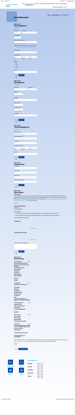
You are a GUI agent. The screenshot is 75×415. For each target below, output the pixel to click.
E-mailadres (16, 113)
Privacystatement (20, 341)
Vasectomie (36, 3)
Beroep (15, 70)
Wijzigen (29, 261)
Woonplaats (16, 98)
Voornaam (24, 30)
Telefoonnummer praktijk (19, 179)
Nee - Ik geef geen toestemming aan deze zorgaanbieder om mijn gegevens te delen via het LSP (38, 215)
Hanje (11, 5)
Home (23, 3)
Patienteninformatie (50, 3)
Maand (23, 58)
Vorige (16, 20)
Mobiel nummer (17, 102)
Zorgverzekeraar (17, 131)
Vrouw (17, 64)
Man (16, 62)
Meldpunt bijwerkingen (57, 7)
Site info (65, 7)
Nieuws (57, 3)
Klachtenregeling (63, 3)
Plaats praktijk (16, 175)
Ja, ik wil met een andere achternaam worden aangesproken (26, 47)
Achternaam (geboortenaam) (20, 40)
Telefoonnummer (17, 107)
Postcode (16, 92)
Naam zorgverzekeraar (18, 136)
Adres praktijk (16, 170)
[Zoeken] (68, 5)
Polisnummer (17, 141)
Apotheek (16, 152)
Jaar (30, 58)
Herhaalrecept (42, 3)
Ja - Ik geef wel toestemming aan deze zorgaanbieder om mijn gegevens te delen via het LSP (37, 213)
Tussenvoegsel (17, 35)
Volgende (20, 75)
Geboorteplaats (17, 50)
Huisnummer (30, 87)
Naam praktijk (16, 166)
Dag (15, 58)
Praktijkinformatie (29, 3)
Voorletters (16, 30)
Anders (17, 67)
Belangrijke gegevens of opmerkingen (21, 242)
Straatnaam (16, 87)
